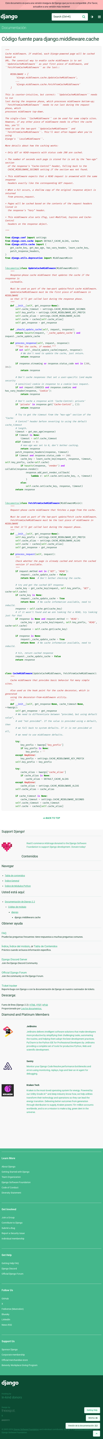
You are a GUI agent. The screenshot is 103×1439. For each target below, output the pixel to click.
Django (9, 17)
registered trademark (83, 1429)
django (14, 912)
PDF (39, 1004)
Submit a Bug (8, 1228)
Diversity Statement (11, 1192)
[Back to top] (96, 1433)
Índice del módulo (20, 946)
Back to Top (51, 818)
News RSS (7, 1325)
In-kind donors (12, 1397)
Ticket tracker (9, 985)
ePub (45, 1004)
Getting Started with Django (15, 1171)
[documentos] (13, 268)
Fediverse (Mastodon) (13, 1309)
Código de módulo (17, 907)
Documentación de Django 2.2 (20, 901)
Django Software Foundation (16, 1182)
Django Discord (9, 1268)
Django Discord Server (14, 959)
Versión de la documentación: (82, 1426)
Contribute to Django (12, 1222)
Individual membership (13, 1238)
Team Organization (11, 1177)
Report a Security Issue (13, 1233)
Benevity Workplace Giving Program (19, 1365)
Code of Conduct (10, 1187)
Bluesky (5, 1314)
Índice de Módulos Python (18, 886)
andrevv (9, 1420)
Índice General (12, 880)
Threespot (9, 1411)
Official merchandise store (15, 1360)
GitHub (5, 1298)
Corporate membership (13, 1354)
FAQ (4, 933)
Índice (5, 946)
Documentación (14, 27)
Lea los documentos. (31, 1008)
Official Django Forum (14, 972)
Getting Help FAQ (10, 1263)
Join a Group (8, 1217)
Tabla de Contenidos (45, 946)
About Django (8, 1166)
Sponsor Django (10, 1349)
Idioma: (92, 1418)
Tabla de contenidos (15, 875)
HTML (32, 1004)
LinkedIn (6, 1319)
